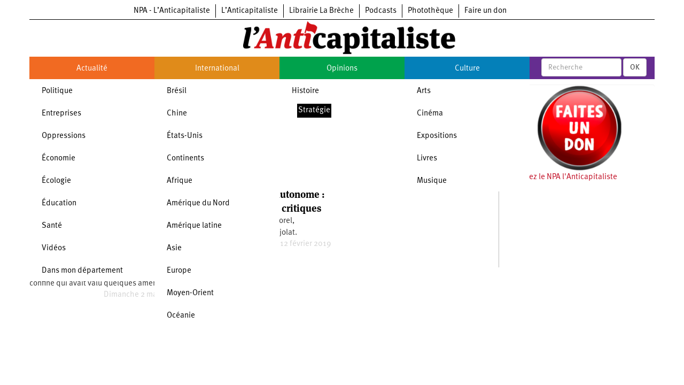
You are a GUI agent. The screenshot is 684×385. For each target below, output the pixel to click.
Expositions (437, 136)
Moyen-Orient (190, 293)
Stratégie (314, 110)
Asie (174, 248)
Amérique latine (194, 226)
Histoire (305, 91)
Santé (52, 226)
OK (635, 67)
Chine (177, 114)
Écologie (56, 181)
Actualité (91, 69)
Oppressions (64, 136)
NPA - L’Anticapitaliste (172, 11)
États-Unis (185, 136)
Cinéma (430, 114)
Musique (432, 181)
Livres (427, 159)
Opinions (342, 69)
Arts (424, 91)
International (217, 69)
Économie (58, 159)
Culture (467, 69)
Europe (179, 271)
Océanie (181, 316)
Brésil (176, 91)
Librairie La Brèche (321, 11)
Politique (57, 91)
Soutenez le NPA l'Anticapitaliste (560, 177)
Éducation (59, 203)
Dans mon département (82, 271)
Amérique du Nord (198, 203)
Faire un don (485, 11)
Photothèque (430, 11)
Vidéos (54, 248)
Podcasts (381, 11)
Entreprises (61, 114)
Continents (185, 159)
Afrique (179, 181)
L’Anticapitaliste (249, 11)
